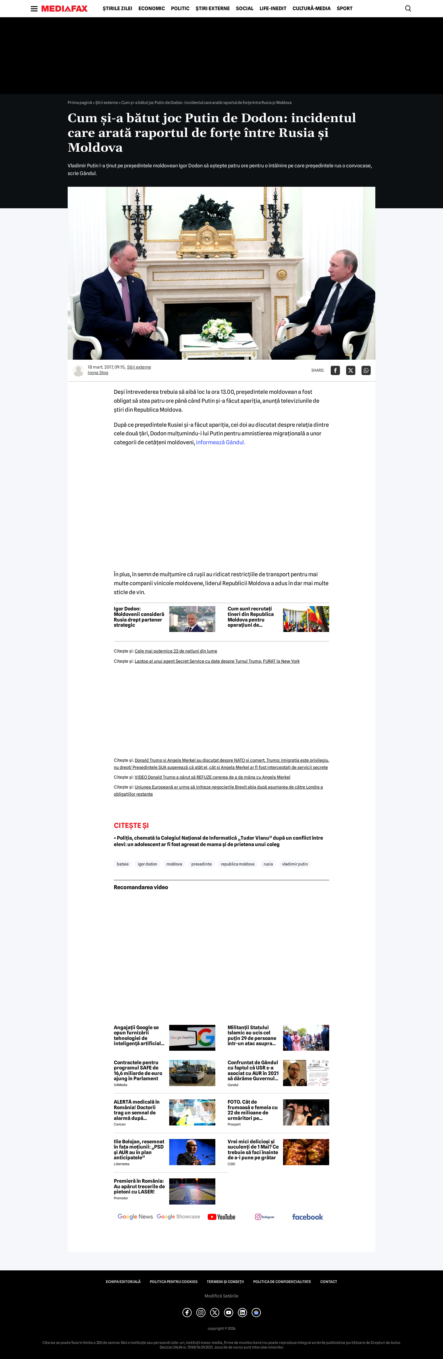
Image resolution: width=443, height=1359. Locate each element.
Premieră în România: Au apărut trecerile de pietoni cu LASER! (139, 1186)
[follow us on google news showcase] (178, 1217)
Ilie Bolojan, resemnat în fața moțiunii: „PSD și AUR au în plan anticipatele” (139, 1150)
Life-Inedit (273, 8)
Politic (180, 8)
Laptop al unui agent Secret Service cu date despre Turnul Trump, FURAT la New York (217, 661)
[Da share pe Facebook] (335, 370)
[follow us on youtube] (221, 1217)
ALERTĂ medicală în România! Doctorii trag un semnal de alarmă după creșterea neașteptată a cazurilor (139, 1110)
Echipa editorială (123, 1282)
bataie (123, 863)
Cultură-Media (312, 8)
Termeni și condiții (225, 1282)
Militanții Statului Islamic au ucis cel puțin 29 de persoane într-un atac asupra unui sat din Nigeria (252, 1035)
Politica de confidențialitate (282, 1282)
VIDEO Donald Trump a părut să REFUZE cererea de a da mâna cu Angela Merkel (212, 777)
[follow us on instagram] (264, 1217)
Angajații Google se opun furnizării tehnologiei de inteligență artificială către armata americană (139, 1035)
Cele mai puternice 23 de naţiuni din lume (176, 651)
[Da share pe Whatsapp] (366, 370)
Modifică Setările (221, 1295)
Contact (328, 1282)
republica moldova (237, 863)
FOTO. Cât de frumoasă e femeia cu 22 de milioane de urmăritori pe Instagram (253, 1110)
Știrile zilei (117, 8)
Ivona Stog (98, 372)
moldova (174, 863)
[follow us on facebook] (307, 1217)
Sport (345, 8)
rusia (268, 863)
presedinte (201, 863)
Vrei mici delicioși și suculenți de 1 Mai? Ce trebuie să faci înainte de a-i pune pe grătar (253, 1150)
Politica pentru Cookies (174, 1282)
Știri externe (213, 8)
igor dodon (147, 863)
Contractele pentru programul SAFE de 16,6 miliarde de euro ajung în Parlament (138, 1070)
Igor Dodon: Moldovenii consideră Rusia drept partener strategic (139, 617)
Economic (151, 8)
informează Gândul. (220, 442)
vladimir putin (295, 863)
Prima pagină (80, 102)
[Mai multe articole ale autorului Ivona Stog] (78, 370)
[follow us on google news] (135, 1217)
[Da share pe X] (350, 370)
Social (244, 8)
